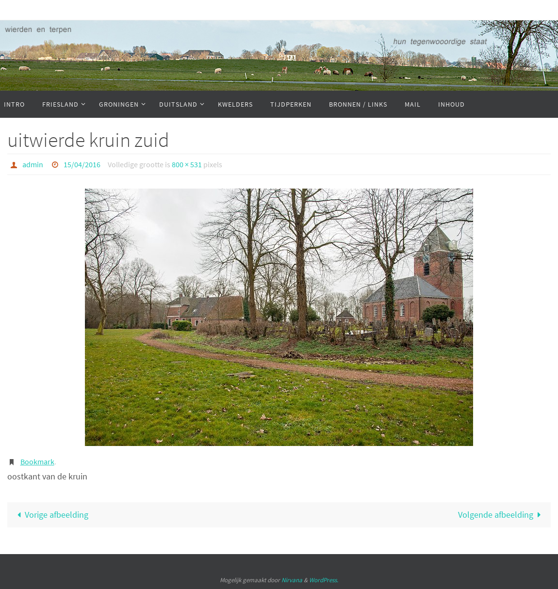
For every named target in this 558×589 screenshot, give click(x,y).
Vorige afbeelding (50, 514)
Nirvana (291, 580)
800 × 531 (187, 164)
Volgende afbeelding (501, 514)
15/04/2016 (82, 164)
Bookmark (37, 461)
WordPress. (323, 580)
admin (32, 164)
